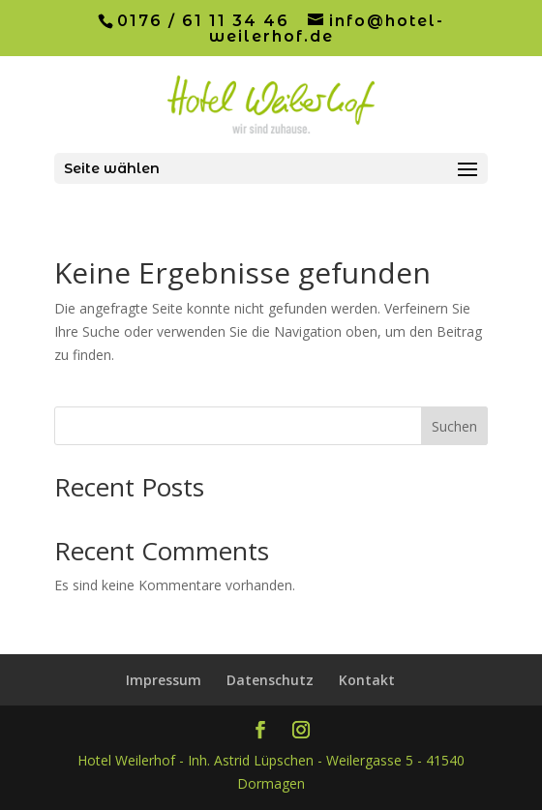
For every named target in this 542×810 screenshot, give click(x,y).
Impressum (163, 680)
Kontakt (367, 680)
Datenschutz (270, 680)
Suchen (454, 426)
